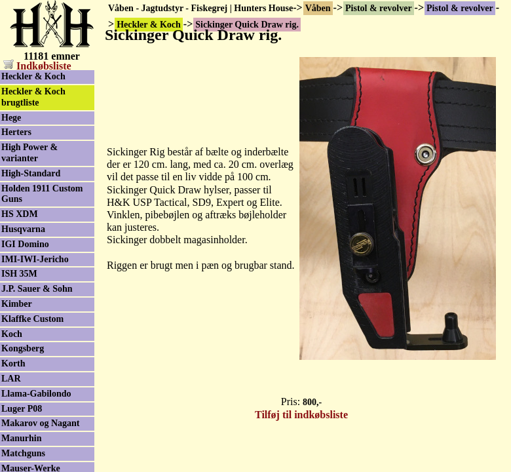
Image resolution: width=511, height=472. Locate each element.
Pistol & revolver (378, 8)
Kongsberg (22, 348)
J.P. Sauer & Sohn (37, 289)
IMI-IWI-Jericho (35, 259)
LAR (11, 379)
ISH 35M (19, 274)
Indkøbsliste (37, 65)
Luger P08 (21, 409)
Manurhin (21, 438)
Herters (16, 132)
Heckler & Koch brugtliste (33, 97)
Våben (318, 8)
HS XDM (19, 214)
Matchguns (23, 453)
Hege (11, 118)
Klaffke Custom (32, 319)
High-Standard (30, 173)
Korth (13, 363)
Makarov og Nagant (40, 423)
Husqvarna (23, 229)
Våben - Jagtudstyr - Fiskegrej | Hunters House (200, 8)
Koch (11, 334)
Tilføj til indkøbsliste (301, 414)
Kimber (16, 304)
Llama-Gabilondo (36, 394)
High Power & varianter (29, 152)
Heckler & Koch (33, 76)
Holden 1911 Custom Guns (42, 194)
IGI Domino (25, 244)
